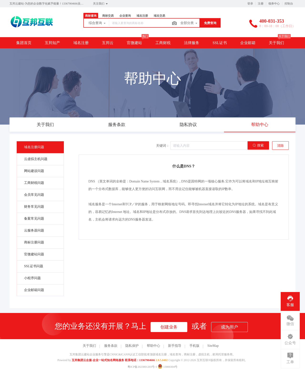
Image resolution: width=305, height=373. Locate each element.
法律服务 (191, 43)
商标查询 (91, 15)
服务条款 (110, 346)
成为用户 (229, 327)
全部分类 (189, 23)
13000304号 (168, 366)
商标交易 (108, 15)
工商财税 (163, 43)
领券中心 (274, 3)
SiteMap (213, 346)
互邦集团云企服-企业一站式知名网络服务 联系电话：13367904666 (113, 360)
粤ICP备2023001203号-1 (142, 366)
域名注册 (142, 15)
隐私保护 (132, 346)
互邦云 (107, 43)
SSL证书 (220, 43)
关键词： (162, 145)
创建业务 (169, 327)
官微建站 (134, 43)
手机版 (194, 346)
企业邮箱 (247, 43)
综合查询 (97, 23)
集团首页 (23, 43)
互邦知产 (52, 43)
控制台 (289, 3)
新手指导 (174, 346)
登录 (250, 3)
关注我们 (100, 3)
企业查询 (125, 15)
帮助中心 (153, 346)
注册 (261, 3)
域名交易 (159, 15)
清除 (280, 145)
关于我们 (276, 43)
